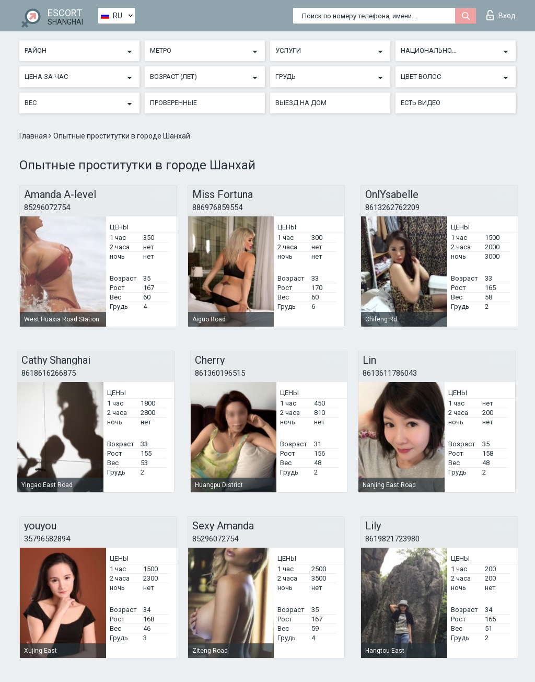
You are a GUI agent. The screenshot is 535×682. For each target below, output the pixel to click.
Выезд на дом (301, 103)
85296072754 (47, 207)
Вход (501, 15)
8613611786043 (390, 373)
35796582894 (47, 539)
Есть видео (420, 103)
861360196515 (220, 373)
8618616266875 (48, 373)
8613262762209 (392, 207)
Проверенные (173, 103)
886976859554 (217, 207)
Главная (34, 136)
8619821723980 (392, 539)
